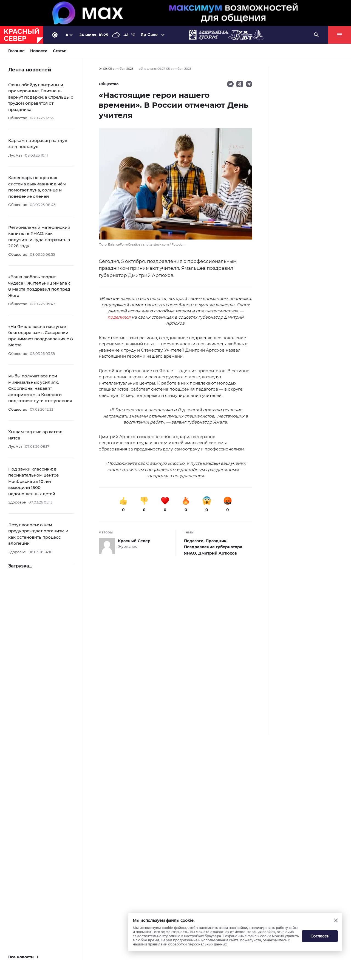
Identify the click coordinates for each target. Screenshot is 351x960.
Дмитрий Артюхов (217, 553)
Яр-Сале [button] (149, 34)
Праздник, (217, 540)
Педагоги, (195, 540)
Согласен (320, 936)
